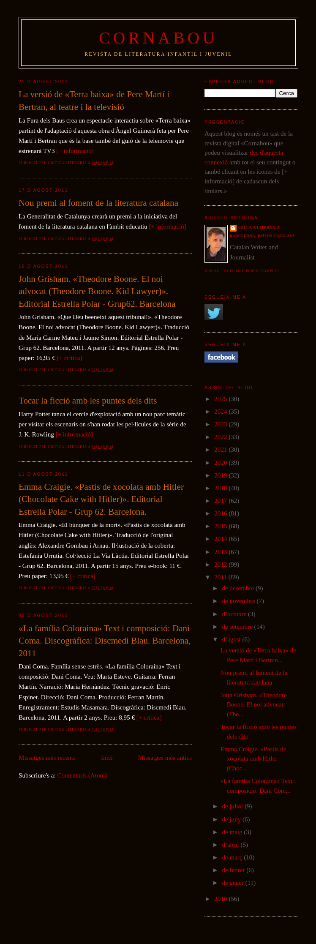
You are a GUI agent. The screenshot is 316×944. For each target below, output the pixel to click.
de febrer (234, 870)
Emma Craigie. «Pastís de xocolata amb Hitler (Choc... (253, 759)
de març (233, 857)
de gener (233, 882)
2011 (221, 577)
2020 (221, 462)
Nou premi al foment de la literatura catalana (98, 203)
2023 (221, 424)
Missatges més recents (47, 757)
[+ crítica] (69, 358)
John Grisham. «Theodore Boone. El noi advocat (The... (254, 705)
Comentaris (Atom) (82, 775)
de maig (233, 832)
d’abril (231, 844)
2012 (221, 564)
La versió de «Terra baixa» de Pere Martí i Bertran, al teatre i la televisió (94, 100)
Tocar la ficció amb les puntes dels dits (88, 401)
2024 (221, 411)
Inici (107, 757)
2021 (221, 449)
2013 (221, 551)
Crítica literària (259, 227)
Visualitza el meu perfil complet (242, 271)
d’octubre (235, 614)
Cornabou (158, 38)
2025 (221, 399)
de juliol (233, 806)
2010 (221, 898)
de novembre (239, 601)
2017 (221, 500)
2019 (221, 475)
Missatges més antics (165, 757)
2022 (221, 437)
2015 (221, 526)
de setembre (238, 626)
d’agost (232, 639)
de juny (232, 819)
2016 (221, 513)
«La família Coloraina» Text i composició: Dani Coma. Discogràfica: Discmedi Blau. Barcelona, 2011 (105, 640)
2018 (221, 488)
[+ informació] (74, 150)
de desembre (239, 588)
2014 (221, 538)
